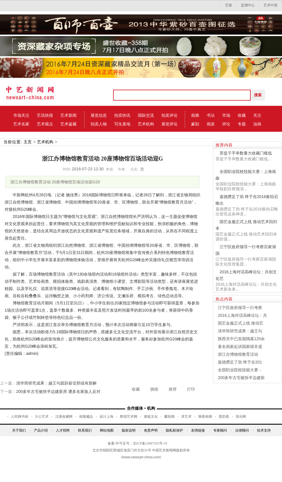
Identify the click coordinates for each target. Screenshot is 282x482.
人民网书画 (19, 417)
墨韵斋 (224, 417)
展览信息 (99, 115)
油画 (257, 124)
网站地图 (107, 430)
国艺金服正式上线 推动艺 (240, 323)
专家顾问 (220, 430)
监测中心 (248, 5)
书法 (211, 115)
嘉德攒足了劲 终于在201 (240, 362)
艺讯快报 (45, 115)
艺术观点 (45, 124)
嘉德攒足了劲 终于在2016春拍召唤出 (247, 200)
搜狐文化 (151, 417)
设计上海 (106, 417)
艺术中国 (270, 5)
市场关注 (21, 115)
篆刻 (195, 124)
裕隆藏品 (86, 417)
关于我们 (19, 430)
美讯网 (241, 417)
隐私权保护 (174, 430)
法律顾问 (242, 430)
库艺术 (186, 417)
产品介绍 (41, 430)
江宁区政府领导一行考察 (240, 307)
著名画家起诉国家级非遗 (240, 346)
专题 (242, 124)
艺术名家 (21, 124)
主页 (28, 142)
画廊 (195, 115)
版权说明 (129, 430)
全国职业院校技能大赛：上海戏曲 (246, 174)
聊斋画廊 (205, 417)
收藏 (242, 115)
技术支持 (264, 430)
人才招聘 (63, 430)
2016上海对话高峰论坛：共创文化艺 (246, 275)
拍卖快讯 (122, 115)
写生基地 (122, 124)
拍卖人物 (99, 124)
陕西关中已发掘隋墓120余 (241, 338)
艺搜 (228, 5)
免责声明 (151, 430)
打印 (191, 389)
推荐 (173, 389)
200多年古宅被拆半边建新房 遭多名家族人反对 (58, 391)
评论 (226, 124)
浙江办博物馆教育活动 (238, 354)
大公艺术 (42, 417)
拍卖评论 (169, 115)
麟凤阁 (169, 417)
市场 (226, 115)
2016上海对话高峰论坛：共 (242, 315)
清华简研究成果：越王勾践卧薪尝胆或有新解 (56, 383)
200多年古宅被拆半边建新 (241, 377)
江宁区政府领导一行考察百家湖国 (246, 250)
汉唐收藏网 (64, 417)
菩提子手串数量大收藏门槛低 (246, 153)
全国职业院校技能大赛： (240, 370)
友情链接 (198, 430)
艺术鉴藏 (68, 124)
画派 (211, 124)
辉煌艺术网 (128, 417)
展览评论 (169, 124)
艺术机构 (146, 124)
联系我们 (85, 430)
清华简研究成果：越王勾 (240, 331)
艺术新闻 (68, 115)
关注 (257, 115)
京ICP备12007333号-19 (150, 443)
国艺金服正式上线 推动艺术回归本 (246, 225)
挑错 (154, 389)
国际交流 (146, 115)
